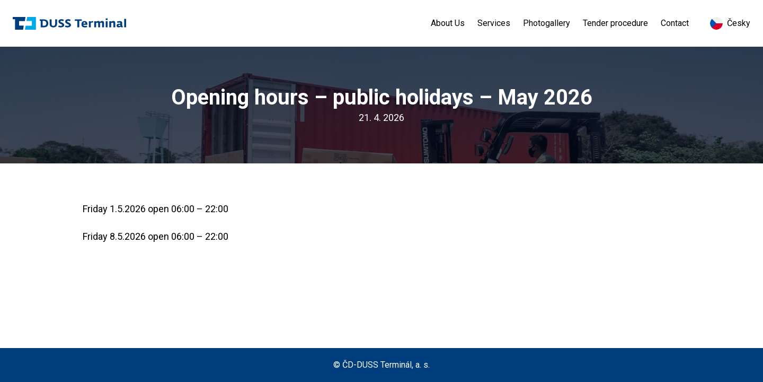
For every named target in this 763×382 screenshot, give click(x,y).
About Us (448, 23)
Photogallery (546, 23)
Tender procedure (615, 23)
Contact (675, 23)
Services (493, 23)
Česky (730, 23)
